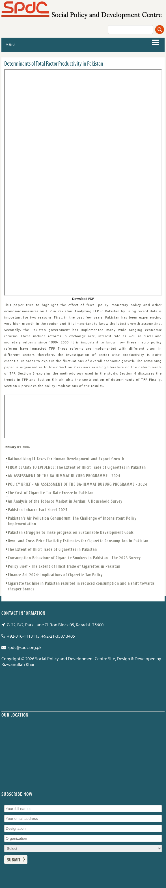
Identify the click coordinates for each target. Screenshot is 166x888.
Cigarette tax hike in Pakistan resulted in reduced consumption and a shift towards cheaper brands (81, 586)
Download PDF (83, 298)
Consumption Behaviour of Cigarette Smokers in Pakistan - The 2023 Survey (74, 557)
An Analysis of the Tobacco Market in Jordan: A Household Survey (65, 501)
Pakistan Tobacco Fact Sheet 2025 (38, 509)
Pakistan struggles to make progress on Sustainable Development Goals (71, 532)
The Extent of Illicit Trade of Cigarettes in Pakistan (52, 549)
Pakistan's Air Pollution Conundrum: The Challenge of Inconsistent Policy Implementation (72, 520)
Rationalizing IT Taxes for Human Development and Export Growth (66, 458)
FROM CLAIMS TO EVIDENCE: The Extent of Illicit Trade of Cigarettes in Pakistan (77, 467)
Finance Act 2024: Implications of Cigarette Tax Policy (55, 574)
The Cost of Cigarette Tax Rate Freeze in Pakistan (51, 492)
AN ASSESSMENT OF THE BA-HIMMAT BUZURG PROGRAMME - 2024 (64, 475)
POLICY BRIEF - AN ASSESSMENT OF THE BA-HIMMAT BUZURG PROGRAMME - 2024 (77, 484)
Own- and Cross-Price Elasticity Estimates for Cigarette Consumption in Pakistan (78, 540)
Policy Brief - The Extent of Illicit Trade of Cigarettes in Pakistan (64, 566)
